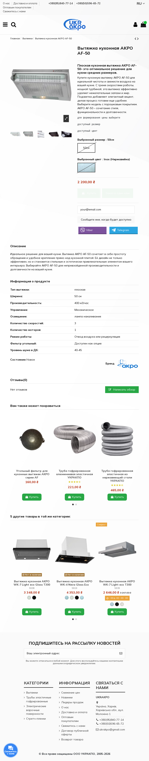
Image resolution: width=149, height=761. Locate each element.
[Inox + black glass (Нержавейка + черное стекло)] (67, 598)
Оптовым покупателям (17, 7)
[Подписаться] (121, 653)
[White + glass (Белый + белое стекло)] (29, 598)
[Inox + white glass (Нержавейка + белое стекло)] (82, 598)
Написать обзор (121, 389)
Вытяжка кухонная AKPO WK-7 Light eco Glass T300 (32, 583)
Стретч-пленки (36, 718)
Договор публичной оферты (74, 732)
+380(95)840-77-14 (111, 720)
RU (141, 3)
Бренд (110, 363)
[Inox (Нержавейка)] (112, 604)
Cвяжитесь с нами (14, 11)
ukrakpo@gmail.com (112, 729)
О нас (6, 3)
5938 (32, 588)
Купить (88, 193)
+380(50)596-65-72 (111, 723)
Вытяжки (32, 692)
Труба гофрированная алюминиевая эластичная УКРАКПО (74, 474)
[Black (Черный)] (117, 604)
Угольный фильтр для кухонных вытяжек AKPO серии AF (31, 474)
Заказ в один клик (118, 193)
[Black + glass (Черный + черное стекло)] (34, 598)
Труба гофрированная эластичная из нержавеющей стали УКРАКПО (117, 475)
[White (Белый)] (122, 604)
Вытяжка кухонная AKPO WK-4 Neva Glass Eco (74, 583)
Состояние (18, 359)
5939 (117, 588)
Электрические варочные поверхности (36, 709)
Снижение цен (70, 692)
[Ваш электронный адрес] (70, 653)
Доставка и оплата (25, 3)
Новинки (67, 697)
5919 (74, 588)
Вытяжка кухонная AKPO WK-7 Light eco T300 (117, 583)
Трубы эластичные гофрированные (38, 699)
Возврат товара (72, 739)
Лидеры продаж (72, 702)
